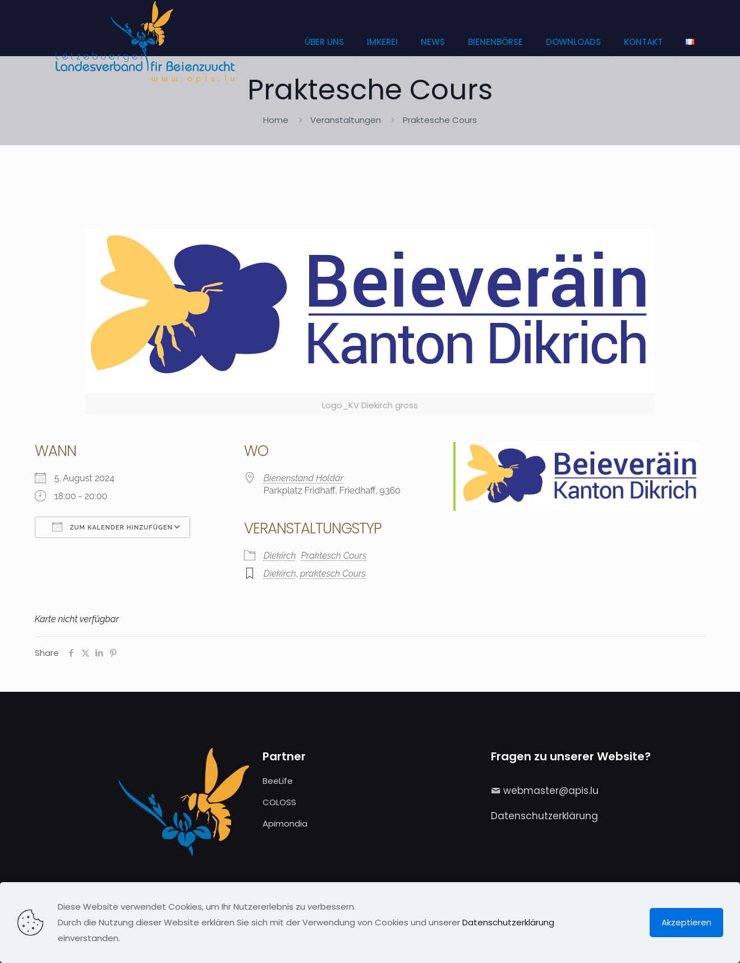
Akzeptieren (686, 922)
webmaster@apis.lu (551, 790)
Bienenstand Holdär (303, 478)
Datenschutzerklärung (544, 816)
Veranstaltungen (345, 120)
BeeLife (278, 781)
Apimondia (285, 823)
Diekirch (280, 555)
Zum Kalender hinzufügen (112, 527)
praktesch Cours (333, 573)
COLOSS (279, 802)
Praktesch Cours (333, 555)
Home (275, 120)
